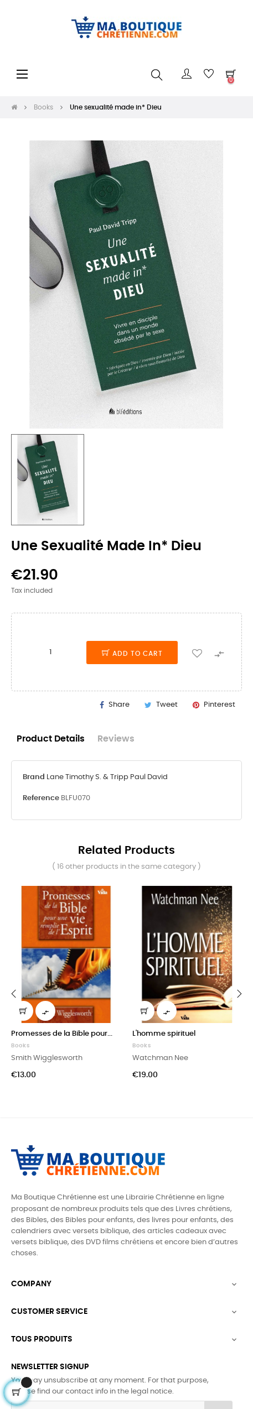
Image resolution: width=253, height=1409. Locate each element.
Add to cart (132, 653)
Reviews (116, 739)
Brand (34, 777)
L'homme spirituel (163, 1033)
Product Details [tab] (51, 739)
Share (119, 704)
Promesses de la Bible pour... (61, 1033)
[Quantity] (50, 652)
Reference (41, 798)
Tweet (167, 704)
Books (20, 1045)
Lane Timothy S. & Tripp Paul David (107, 777)
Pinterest (219, 704)
